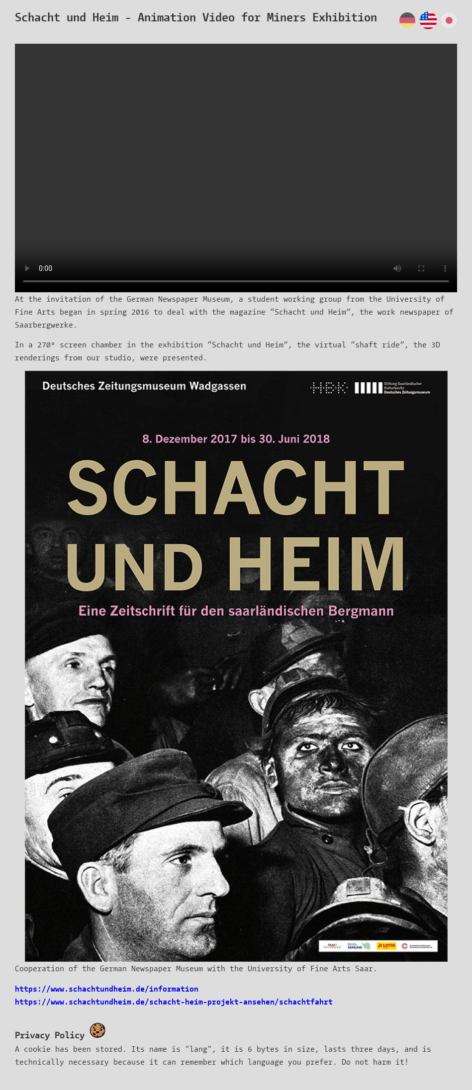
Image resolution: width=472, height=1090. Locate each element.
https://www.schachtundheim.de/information (106, 988)
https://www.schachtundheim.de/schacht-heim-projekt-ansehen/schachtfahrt (174, 1001)
